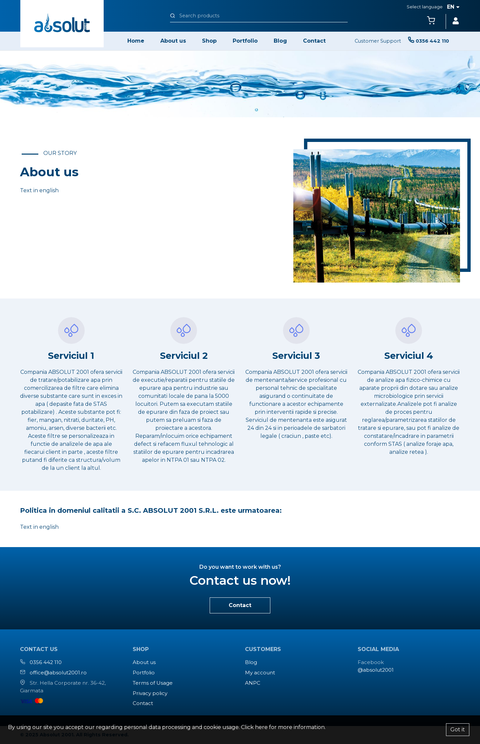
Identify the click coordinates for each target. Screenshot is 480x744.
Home (135, 41)
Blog (280, 41)
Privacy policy (150, 693)
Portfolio (245, 41)
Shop (209, 41)
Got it (457, 729)
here (261, 727)
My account (260, 672)
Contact (314, 41)
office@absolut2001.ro (58, 672)
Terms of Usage (153, 683)
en (453, 7)
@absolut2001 (376, 670)
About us (173, 41)
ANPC (252, 683)
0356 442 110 (46, 662)
